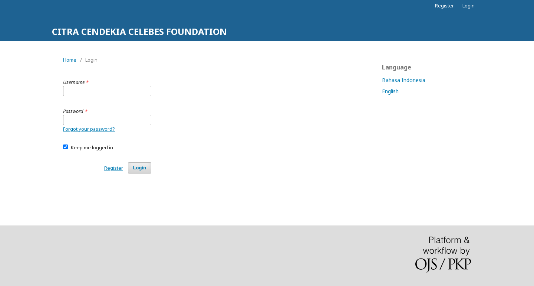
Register (444, 5)
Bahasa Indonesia (403, 80)
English (390, 91)
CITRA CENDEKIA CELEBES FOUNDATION (139, 31)
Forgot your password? (89, 129)
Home (69, 59)
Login (468, 5)
